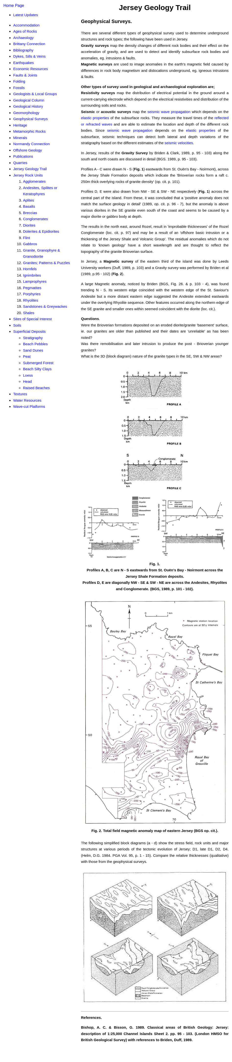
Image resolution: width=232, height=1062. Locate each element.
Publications (23, 156)
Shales (28, 313)
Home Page (13, 5)
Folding (19, 81)
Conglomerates (35, 219)
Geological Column (28, 100)
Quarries (20, 163)
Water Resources (27, 400)
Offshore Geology (27, 150)
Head (27, 381)
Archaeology (23, 38)
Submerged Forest (38, 363)
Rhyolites (30, 300)
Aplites (28, 200)
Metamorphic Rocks (29, 131)
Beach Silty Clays (37, 369)
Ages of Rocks (25, 31)
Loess (28, 375)
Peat (27, 356)
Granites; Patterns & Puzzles (46, 263)
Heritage (20, 125)
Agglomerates (34, 181)
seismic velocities (179, 143)
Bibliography (23, 50)
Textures (20, 394)
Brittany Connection (29, 44)
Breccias (30, 213)
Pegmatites (32, 288)
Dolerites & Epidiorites (41, 231)
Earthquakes (23, 63)
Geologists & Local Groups (35, 94)
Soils (17, 325)
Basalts (29, 206)
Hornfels (30, 269)
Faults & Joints (25, 75)
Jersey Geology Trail (30, 169)
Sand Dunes (33, 350)
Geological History (28, 106)
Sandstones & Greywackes (45, 306)
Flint (26, 238)
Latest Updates (25, 15)
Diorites (29, 225)
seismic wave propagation (168, 112)
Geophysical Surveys (30, 119)
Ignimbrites (32, 275)
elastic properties (95, 118)
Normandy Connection (31, 144)
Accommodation (26, 25)
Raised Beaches (36, 388)
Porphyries (32, 294)
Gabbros (30, 244)
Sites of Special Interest (32, 319)
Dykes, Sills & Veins (29, 56)
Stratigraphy (33, 338)
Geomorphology (26, 113)
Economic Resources (30, 69)
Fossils (19, 88)
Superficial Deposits (29, 331)
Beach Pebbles (35, 344)
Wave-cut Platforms (29, 406)
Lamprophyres (34, 281)
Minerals (20, 138)
